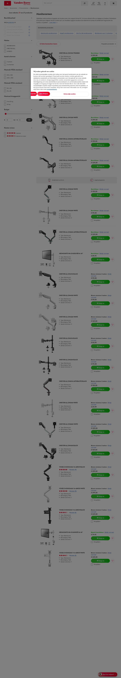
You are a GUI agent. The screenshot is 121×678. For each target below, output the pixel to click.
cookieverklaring (52, 89)
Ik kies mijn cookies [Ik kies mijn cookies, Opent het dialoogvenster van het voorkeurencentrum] (80, 94)
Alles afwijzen (57, 94)
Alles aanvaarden (41, 94)
